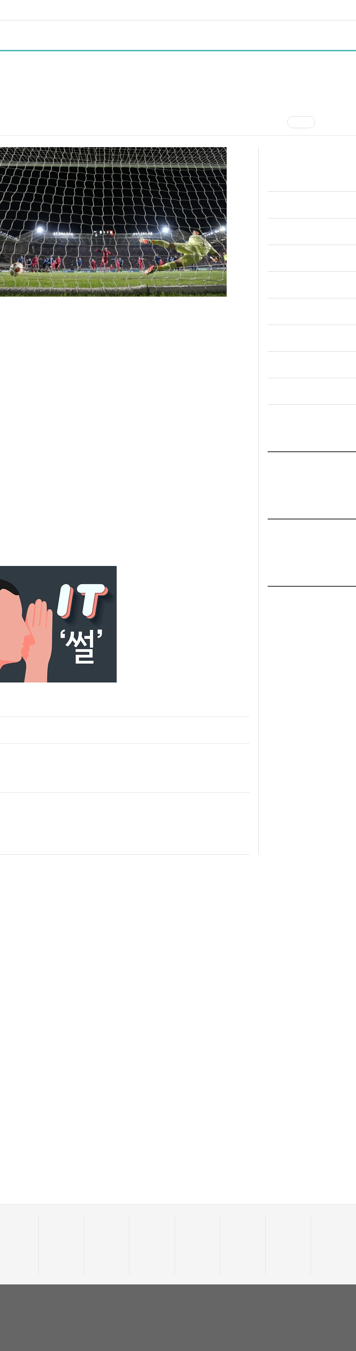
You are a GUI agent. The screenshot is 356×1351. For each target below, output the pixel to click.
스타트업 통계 (13, 1229)
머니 (165, 10)
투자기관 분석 (13, 1246)
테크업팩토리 (194, 1238)
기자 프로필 (329, 1263)
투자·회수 (145, 1229)
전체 (12, 35)
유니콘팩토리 (24, 10)
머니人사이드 (148, 1246)
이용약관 (307, 1301)
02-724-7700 (70, 1324)
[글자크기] (339, 122)
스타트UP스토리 (133, 10)
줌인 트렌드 (192, 1229)
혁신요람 (261, 10)
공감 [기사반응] (307, 122)
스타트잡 (280, 1238)
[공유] (325, 122)
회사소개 (284, 1301)
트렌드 (187, 10)
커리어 (234, 10)
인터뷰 (131, 35)
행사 (104, 35)
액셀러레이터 (330, 1229)
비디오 (210, 10)
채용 (276, 1229)
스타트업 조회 (13, 1238)
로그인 (337, 10)
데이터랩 (93, 10)
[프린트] (352, 122)
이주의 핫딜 (147, 1238)
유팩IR (233, 1238)
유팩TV (234, 1229)
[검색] (351, 10)
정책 (79, 35)
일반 (55, 35)
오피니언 (289, 10)
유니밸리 (326, 1238)
